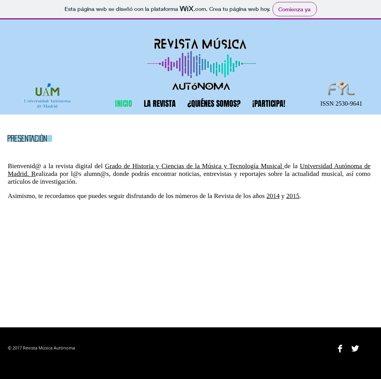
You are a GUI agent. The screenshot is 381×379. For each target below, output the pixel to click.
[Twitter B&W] (355, 348)
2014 (273, 196)
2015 (292, 196)
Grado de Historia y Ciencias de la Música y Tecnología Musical (194, 166)
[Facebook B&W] (340, 348)
